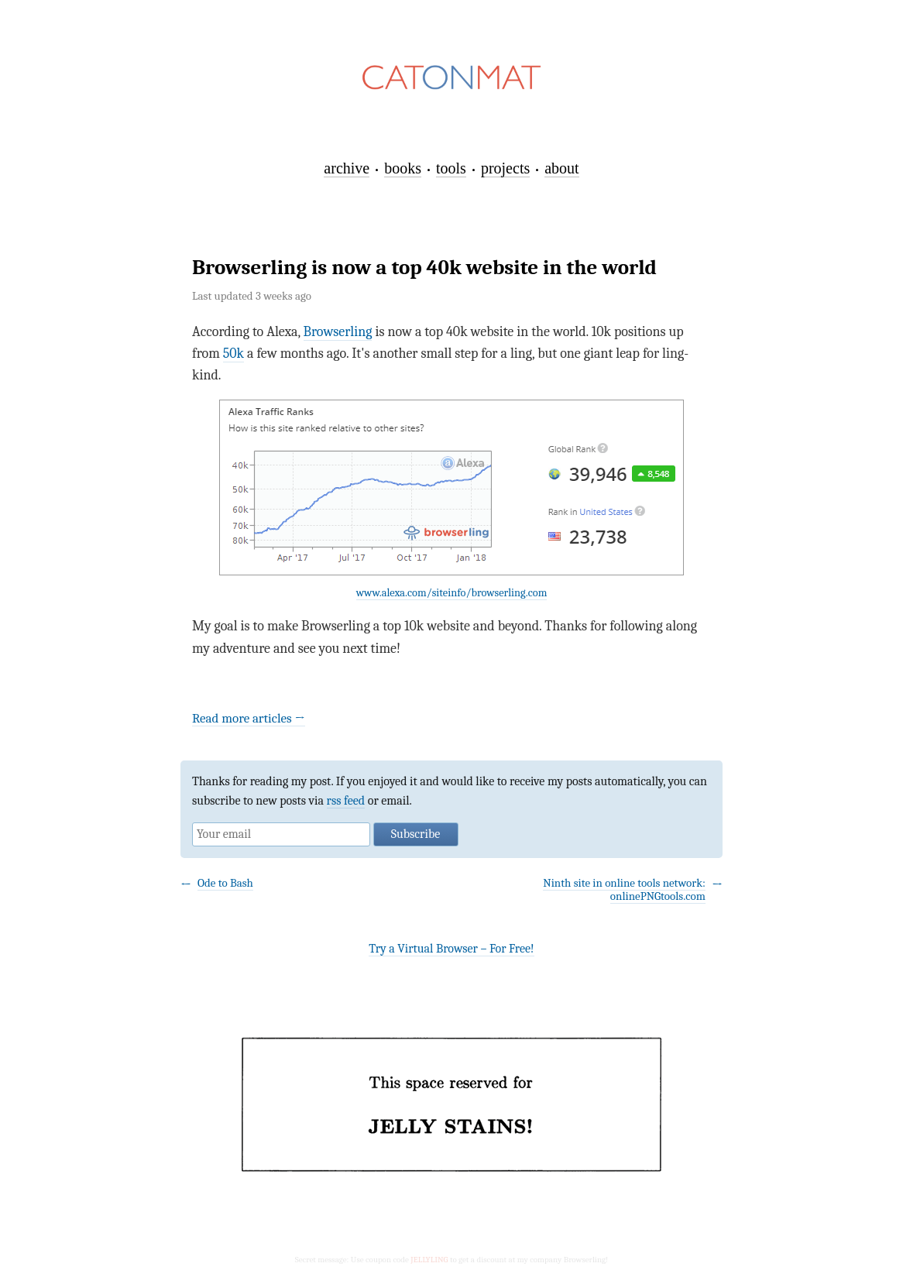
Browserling (338, 332)
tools (451, 168)
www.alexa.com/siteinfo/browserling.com (452, 592)
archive (346, 168)
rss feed (346, 801)
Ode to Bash (225, 883)
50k (233, 353)
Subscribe (415, 834)
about (561, 168)
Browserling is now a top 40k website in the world (424, 268)
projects (505, 168)
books (402, 168)
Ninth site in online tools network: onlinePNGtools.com (624, 889)
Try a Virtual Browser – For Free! (451, 949)
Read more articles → (248, 718)
